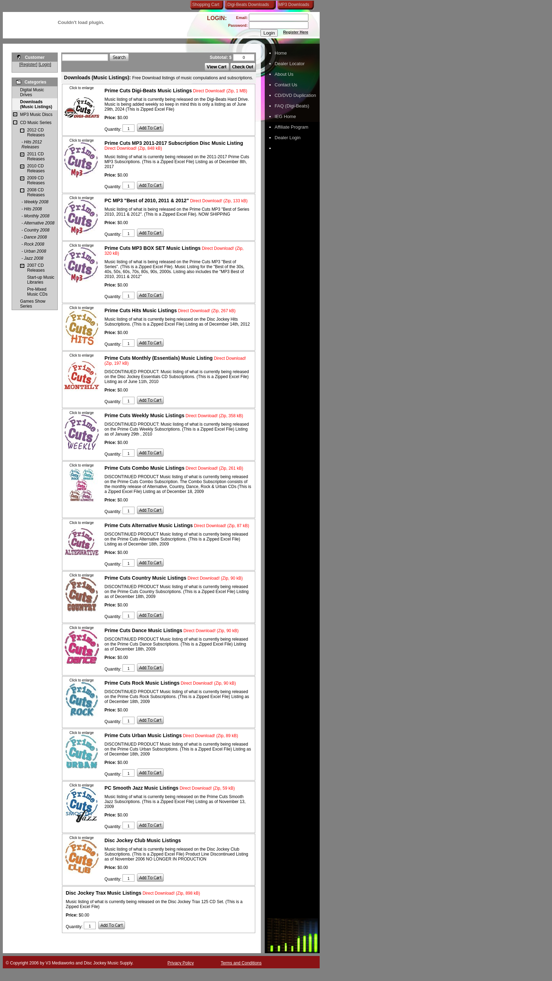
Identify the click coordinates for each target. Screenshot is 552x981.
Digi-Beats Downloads (248, 4)
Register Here (295, 32)
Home (281, 53)
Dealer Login (288, 137)
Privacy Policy (181, 963)
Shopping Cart (205, 4)
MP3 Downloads (292, 4)
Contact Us (286, 84)
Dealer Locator (290, 63)
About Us (284, 74)
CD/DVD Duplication (295, 95)
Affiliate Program (291, 127)
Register (28, 64)
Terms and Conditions (241, 963)
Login (45, 64)
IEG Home (285, 116)
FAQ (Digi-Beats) (292, 106)
